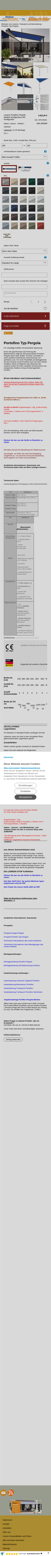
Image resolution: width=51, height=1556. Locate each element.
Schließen (25, 791)
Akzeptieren (25, 797)
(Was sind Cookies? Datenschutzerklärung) (22, 768)
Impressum (8, 757)
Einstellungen (25, 785)
